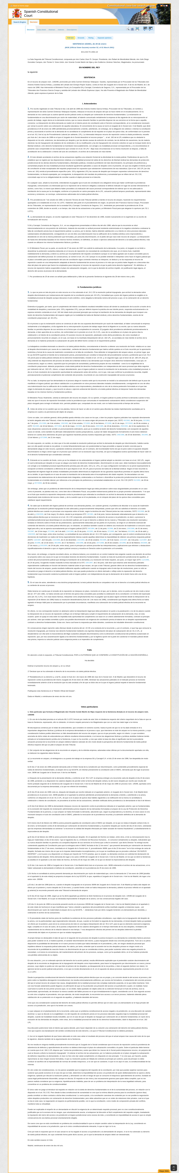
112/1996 (145, 560)
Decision (34, 22)
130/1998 (79, 543)
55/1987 (31, 531)
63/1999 (141, 511)
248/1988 (120, 435)
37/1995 (111, 531)
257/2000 (129, 423)
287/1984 (58, 426)
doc (132, 28)
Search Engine (20, 22)
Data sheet (41, 30)
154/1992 (81, 540)
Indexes (61, 30)
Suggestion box (145, 28)
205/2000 (43, 545)
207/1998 (100, 543)
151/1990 (42, 423)
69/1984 (91, 528)
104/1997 (123, 540)
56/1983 (36, 426)
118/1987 (37, 540)
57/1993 (87, 423)
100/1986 (130, 528)
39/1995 (144, 435)
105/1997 (89, 563)
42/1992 (90, 531)
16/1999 (122, 543)
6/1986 (110, 528)
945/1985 (99, 426)
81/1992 (137, 480)
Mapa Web (164, 1171)
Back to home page (21, 6)
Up (174, 1169)
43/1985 (79, 426)
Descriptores (72, 30)
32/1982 (146, 420)
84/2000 (144, 543)
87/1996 (108, 423)
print (137, 28)
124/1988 (70, 531)
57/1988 (51, 531)
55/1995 (103, 540)
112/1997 (143, 540)
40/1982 (127, 420)
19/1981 (90, 514)
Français (167, 6)
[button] (70, 38)
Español (162, 6)
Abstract (52, 30)
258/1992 (124, 426)
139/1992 (64, 423)
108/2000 (39, 514)
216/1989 (56, 540)
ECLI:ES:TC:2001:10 (89, 52)
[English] (164, 6)
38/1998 (57, 543)
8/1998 (37, 543)
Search (128, 28)
